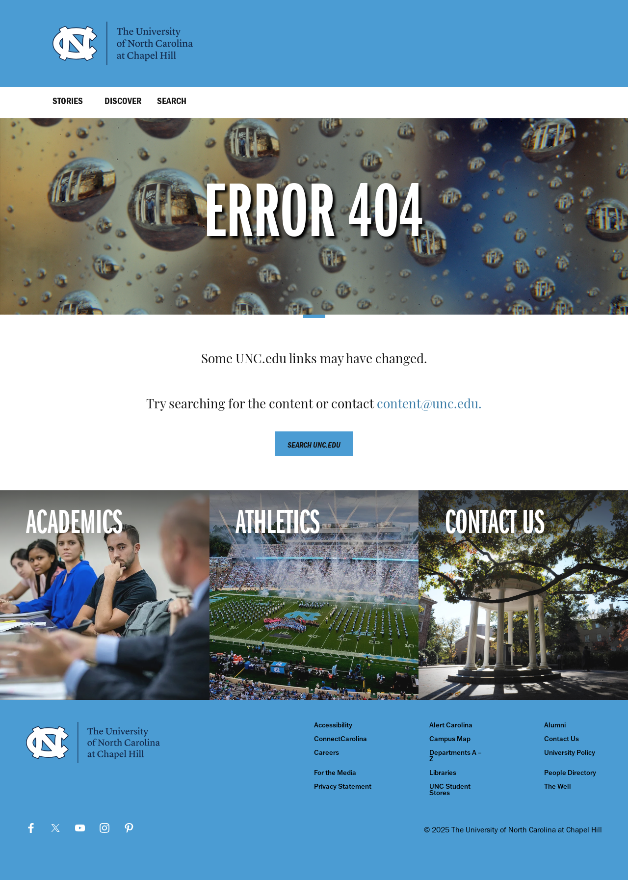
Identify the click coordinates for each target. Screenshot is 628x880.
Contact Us (561, 739)
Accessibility (333, 725)
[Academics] (104, 595)
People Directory (570, 773)
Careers (326, 752)
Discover (123, 101)
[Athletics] (314, 595)
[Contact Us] (523, 595)
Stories (67, 101)
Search (171, 101)
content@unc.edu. (429, 405)
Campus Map (450, 739)
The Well (557, 786)
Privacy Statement (342, 786)
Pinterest (129, 828)
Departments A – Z (455, 755)
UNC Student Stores (450, 789)
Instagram (104, 828)
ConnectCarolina (340, 739)
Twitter (55, 828)
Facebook (31, 828)
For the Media (335, 773)
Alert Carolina (450, 725)
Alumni (555, 725)
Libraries (442, 773)
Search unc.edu (314, 445)
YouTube (80, 828)
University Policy (569, 752)
